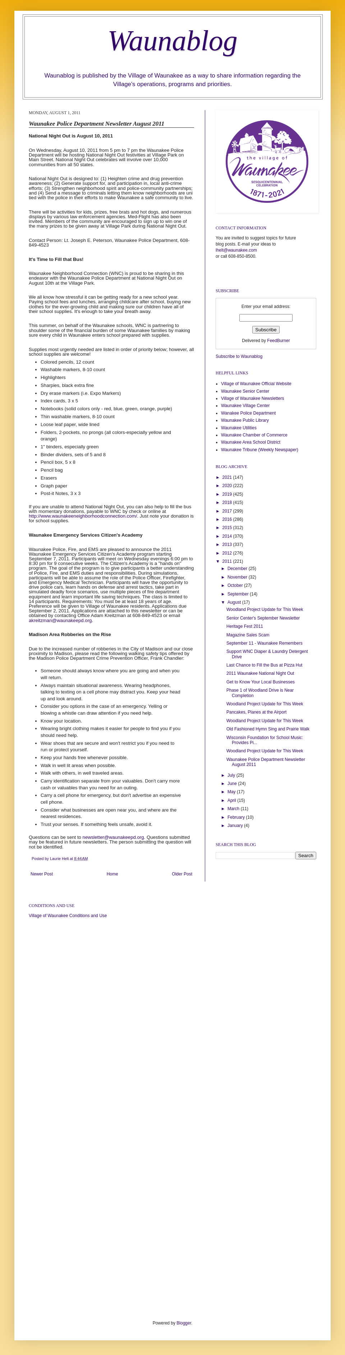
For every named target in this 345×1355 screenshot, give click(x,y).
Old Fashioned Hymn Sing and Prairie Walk (267, 729)
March (234, 808)
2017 (227, 511)
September (238, 594)
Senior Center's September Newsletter (263, 618)
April (232, 800)
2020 (227, 485)
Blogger (183, 1323)
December (238, 568)
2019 (227, 494)
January (235, 825)
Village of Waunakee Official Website (256, 383)
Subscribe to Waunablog (239, 356)
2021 (227, 477)
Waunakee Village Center (245, 405)
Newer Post (42, 874)
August (234, 602)
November (238, 577)
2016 (227, 519)
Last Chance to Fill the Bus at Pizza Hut (264, 665)
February (236, 817)
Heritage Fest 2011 (244, 626)
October (235, 585)
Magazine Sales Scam (247, 634)
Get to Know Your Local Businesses (260, 681)
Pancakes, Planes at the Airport (256, 712)
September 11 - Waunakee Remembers (264, 643)
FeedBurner (278, 340)
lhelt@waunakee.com (236, 250)
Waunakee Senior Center (245, 391)
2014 (227, 536)
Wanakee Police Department (248, 413)
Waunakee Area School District (250, 442)
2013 (227, 544)
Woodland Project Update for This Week (264, 609)
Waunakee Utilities (239, 427)
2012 (227, 553)
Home (112, 874)
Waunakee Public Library (245, 420)
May (232, 791)
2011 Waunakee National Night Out (260, 673)
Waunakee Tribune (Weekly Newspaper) (259, 449)
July (231, 775)
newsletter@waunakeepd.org (113, 837)
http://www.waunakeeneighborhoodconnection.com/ (83, 516)
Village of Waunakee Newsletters (252, 398)
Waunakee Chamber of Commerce (254, 435)
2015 (227, 527)
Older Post (182, 874)
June (232, 783)
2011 (227, 561)
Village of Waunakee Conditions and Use (68, 915)
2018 (227, 502)
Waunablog (172, 40)
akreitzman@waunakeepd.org (60, 620)
